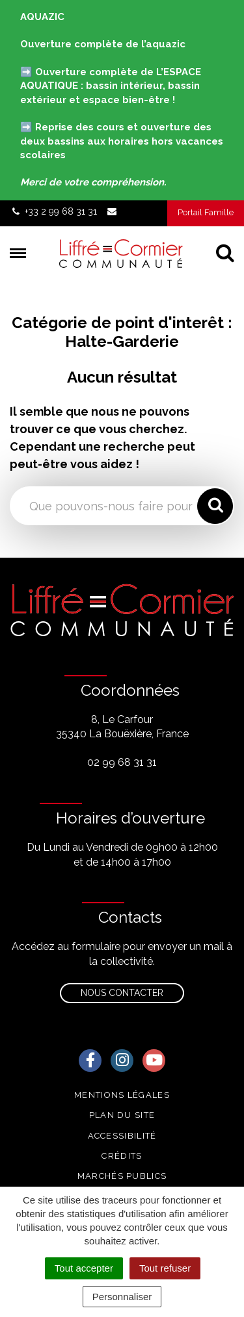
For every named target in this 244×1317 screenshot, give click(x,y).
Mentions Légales (122, 1095)
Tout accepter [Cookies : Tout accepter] (84, 1268)
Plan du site (122, 1115)
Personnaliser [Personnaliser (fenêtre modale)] (122, 1296)
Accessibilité (122, 1136)
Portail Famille (206, 212)
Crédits (122, 1156)
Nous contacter (122, 993)
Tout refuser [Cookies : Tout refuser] (165, 1268)
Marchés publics (122, 1176)
